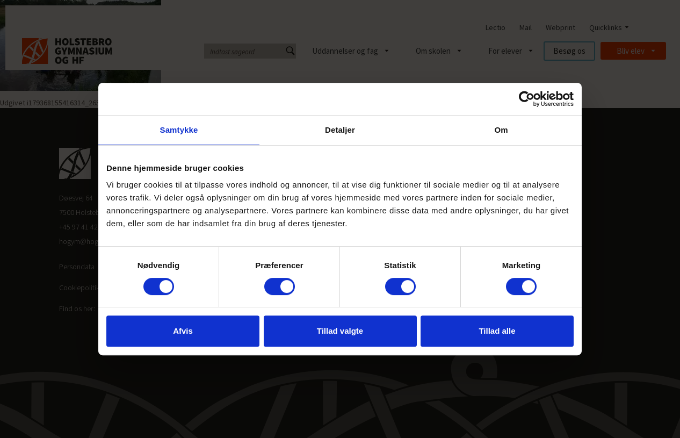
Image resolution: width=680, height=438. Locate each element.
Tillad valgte (340, 330)
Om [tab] (501, 129)
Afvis (183, 330)
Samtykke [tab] (179, 129)
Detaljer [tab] (340, 129)
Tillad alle (497, 330)
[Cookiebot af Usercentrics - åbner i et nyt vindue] (527, 99)
